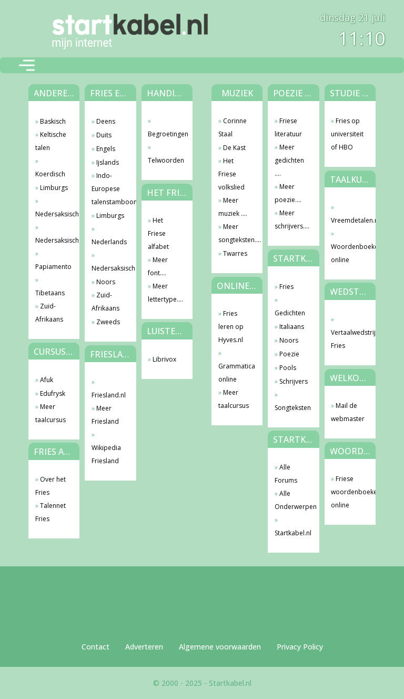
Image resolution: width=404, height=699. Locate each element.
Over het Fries (50, 486)
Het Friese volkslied (231, 174)
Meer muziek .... (232, 207)
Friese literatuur (288, 127)
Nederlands (109, 241)
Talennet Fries (50, 512)
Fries (286, 286)
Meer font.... (158, 266)
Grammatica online (235, 373)
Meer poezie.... (288, 193)
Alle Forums (286, 474)
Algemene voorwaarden (220, 647)
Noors (105, 281)
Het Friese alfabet (158, 233)
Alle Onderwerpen (292, 500)
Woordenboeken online (348, 253)
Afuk (46, 379)
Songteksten (292, 407)
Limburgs (54, 187)
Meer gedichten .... (289, 160)
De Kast (234, 147)
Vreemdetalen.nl (348, 220)
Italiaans (291, 326)
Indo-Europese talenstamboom (109, 188)
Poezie (289, 354)
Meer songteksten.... (235, 233)
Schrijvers (293, 381)
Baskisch (53, 121)
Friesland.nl (109, 395)
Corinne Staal (232, 127)
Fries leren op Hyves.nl (231, 326)
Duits (104, 135)
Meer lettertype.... (165, 293)
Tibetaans (50, 292)
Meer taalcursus (50, 413)
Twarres (235, 253)
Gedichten (290, 312)
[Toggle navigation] (27, 65)
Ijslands (107, 162)
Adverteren (144, 647)
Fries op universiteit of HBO (347, 134)
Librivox (164, 359)
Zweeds (108, 321)
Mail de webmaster (348, 412)
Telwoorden (165, 160)
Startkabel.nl (292, 532)
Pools (287, 367)
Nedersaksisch (52, 213)
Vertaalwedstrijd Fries (348, 339)
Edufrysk (52, 393)
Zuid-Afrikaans (49, 313)
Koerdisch (50, 173)
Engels (105, 148)
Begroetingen (165, 133)
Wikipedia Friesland (106, 454)
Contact (95, 647)
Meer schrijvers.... (292, 219)
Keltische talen (50, 141)
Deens (105, 121)
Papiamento (52, 266)
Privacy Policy (300, 647)
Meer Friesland (105, 415)
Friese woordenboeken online (348, 492)
